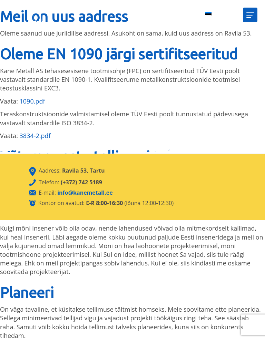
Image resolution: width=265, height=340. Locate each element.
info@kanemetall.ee (84, 192)
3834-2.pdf (35, 136)
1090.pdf (32, 101)
